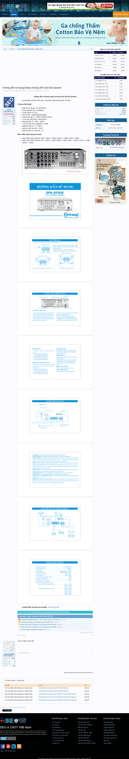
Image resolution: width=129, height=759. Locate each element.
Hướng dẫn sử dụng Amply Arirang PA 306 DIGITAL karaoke (58, 700)
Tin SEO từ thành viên (58, 738)
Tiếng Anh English (109, 732)
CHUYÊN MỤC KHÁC (111, 718)
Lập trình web (82, 730)
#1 (92, 635)
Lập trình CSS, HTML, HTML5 (87, 743)
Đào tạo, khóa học (109, 730)
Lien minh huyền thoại (110, 738)
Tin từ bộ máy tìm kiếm (58, 740)
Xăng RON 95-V (99, 55)
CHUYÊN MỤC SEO (60, 718)
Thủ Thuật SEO (56, 722)
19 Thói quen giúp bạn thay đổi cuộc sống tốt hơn (36, 622)
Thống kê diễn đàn (111, 105)
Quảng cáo (111, 155)
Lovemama (52, 14)
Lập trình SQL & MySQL (85, 725)
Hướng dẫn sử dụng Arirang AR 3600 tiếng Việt (54, 691)
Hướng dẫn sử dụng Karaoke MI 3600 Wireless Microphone (57, 697)
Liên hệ (22, 14)
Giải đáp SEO (55, 743)
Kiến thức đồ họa (83, 727)
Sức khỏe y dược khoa (110, 735)
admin (43, 90)
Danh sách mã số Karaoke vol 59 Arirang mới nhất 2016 (38, 624)
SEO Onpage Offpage (58, 730)
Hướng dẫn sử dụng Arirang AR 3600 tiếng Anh (54, 688)
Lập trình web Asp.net (84, 735)
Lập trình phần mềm (84, 722)
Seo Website (55, 724)
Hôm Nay (111, 120)
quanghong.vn (64, 14)
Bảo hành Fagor (108, 722)
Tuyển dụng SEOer (109, 725)
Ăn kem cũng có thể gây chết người (32, 629)
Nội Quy (12, 751)
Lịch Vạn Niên (32, 14)
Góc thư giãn (107, 743)
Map (2, 751)
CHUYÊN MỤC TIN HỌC (87, 718)
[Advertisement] (48, 67)
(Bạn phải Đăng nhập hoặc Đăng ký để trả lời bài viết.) (78, 672)
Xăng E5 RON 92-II (100, 61)
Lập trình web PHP (83, 738)
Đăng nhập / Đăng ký (121, 14)
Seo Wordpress (56, 727)
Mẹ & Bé (106, 740)
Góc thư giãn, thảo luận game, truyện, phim (23, 90)
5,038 (13, 118)
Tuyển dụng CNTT (109, 727)
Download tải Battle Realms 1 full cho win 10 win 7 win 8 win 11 (41, 619)
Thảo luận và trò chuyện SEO (60, 735)
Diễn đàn (14, 14)
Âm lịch (98, 128)
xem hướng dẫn (53, 607)
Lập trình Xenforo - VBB (85, 732)
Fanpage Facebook (111, 135)
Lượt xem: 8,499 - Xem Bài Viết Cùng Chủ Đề (36, 616)
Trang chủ (5, 14)
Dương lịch (99, 124)
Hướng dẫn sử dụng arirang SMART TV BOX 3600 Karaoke (58, 694)
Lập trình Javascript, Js (85, 740)
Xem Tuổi (43, 14)
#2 (92, 653)
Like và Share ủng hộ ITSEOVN (14, 707)
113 (14, 122)
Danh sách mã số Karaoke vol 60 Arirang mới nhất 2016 (38, 627)
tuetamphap (122, 114)
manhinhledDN (9, 654)
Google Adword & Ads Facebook (60, 732)
